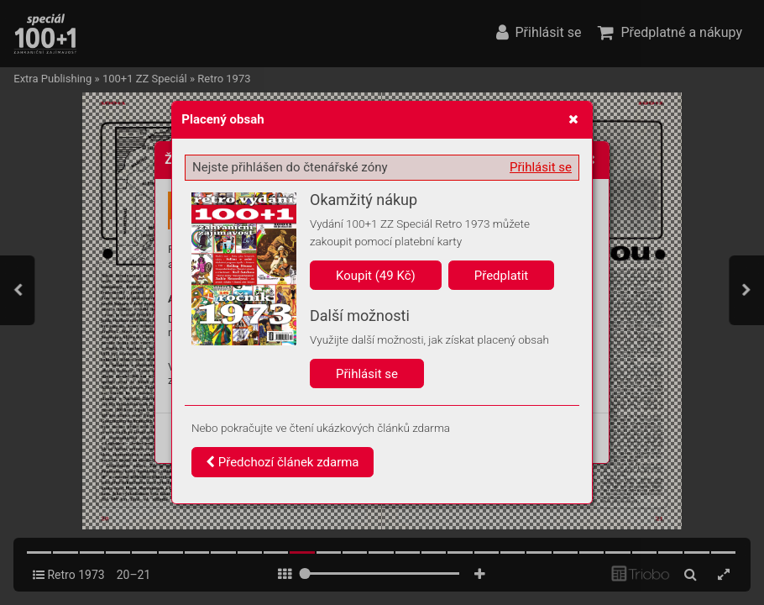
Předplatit (501, 275)
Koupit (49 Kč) (376, 275)
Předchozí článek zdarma (282, 462)
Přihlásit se (541, 167)
